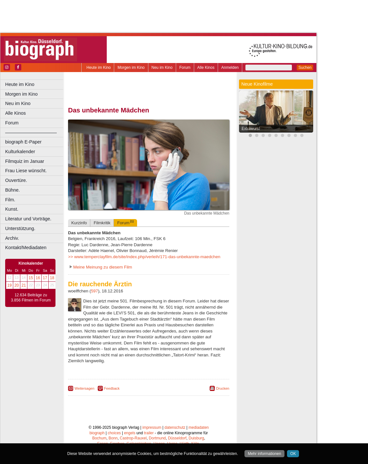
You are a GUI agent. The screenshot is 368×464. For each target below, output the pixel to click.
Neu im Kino (162, 67)
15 (31, 278)
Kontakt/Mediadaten (25, 247)
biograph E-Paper (23, 141)
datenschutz (174, 427)
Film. (10, 199)
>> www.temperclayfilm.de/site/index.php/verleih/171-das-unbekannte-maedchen (144, 256)
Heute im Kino (98, 67)
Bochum (99, 438)
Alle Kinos (205, 67)
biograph (96, 433)
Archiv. (12, 238)
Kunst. (11, 209)
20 (17, 285)
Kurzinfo (79, 222)
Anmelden (230, 67)
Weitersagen (84, 388)
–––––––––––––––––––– (31, 132)
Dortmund (157, 438)
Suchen (305, 67)
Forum (185, 67)
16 (38, 278)
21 (24, 285)
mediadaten (199, 427)
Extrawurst (251, 128)
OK (293, 453)
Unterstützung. (20, 228)
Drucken (222, 388)
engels (129, 433)
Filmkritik (102, 222)
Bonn (113, 438)
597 (94, 291)
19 (9, 285)
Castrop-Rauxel (133, 438)
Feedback (112, 388)
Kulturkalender (20, 151)
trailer (149, 433)
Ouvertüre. (16, 180)
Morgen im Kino (130, 67)
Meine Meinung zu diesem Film (102, 267)
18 (52, 278)
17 (45, 278)
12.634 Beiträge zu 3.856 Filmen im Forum (31, 297)
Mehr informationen (264, 453)
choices (114, 433)
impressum (152, 427)
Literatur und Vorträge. (28, 218)
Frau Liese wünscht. (26, 170)
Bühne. (12, 190)
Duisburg (196, 438)
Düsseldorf (177, 438)
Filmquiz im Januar (24, 161)
